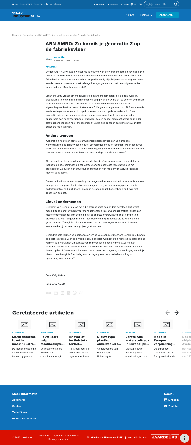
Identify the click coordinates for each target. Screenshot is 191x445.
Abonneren (112, 4)
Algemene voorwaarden (66, 435)
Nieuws (57, 4)
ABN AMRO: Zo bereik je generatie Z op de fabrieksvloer (69, 35)
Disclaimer (44, 435)
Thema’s (145, 15)
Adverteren (99, 4)
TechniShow (19, 412)
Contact (125, 4)
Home (15, 4)
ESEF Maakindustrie (24, 418)
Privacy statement (58, 439)
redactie (59, 57)
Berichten (28, 35)
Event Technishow (43, 4)
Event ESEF (26, 4)
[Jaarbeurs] (165, 437)
